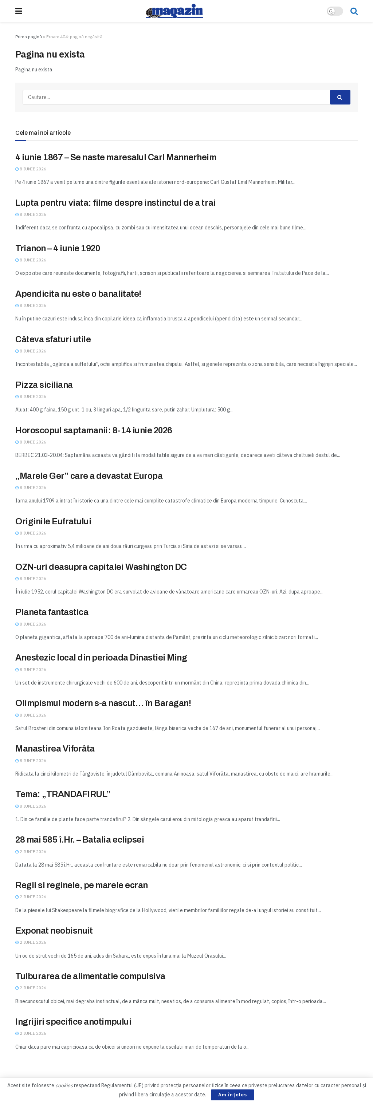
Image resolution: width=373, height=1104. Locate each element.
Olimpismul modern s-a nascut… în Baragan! (103, 703)
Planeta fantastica (51, 612)
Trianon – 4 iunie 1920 (57, 248)
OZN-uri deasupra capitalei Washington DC (101, 567)
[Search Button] (354, 11)
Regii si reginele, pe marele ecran (81, 885)
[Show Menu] (18, 11)
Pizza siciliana (44, 385)
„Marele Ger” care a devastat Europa (88, 476)
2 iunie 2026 (30, 851)
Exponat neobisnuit (54, 930)
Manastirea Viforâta (55, 748)
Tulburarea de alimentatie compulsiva (90, 976)
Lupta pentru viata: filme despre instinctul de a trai (115, 203)
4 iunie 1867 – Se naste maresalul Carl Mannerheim (115, 157)
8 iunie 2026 (30, 168)
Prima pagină (28, 36)
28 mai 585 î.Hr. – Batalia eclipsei (79, 839)
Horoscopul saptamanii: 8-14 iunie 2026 (93, 430)
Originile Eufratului (53, 521)
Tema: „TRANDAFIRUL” (63, 794)
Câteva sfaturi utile (53, 339)
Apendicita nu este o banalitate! (78, 294)
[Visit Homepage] (174, 11)
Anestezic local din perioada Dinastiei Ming (101, 657)
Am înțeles (232, 1095)
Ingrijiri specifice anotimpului (73, 1021)
